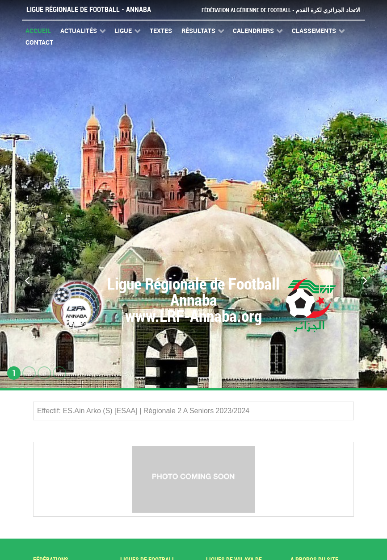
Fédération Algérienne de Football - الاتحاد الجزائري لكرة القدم (281, 10)
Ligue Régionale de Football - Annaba (88, 9)
